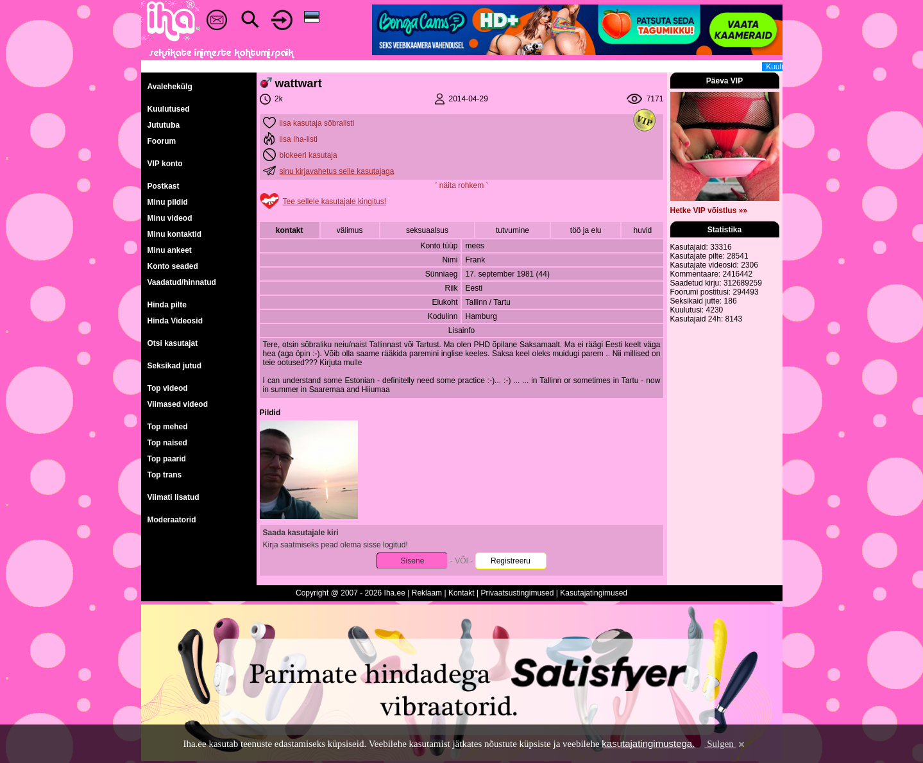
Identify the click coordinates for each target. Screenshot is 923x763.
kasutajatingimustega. (648, 743)
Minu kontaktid (175, 234)
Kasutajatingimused (593, 592)
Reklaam (427, 592)
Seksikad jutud (175, 365)
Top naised (167, 442)
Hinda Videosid (175, 320)
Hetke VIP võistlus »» (709, 210)
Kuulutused (169, 109)
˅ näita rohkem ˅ (461, 185)
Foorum (162, 141)
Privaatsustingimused (517, 592)
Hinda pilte (167, 304)
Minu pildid (168, 202)
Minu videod (170, 218)
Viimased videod (178, 404)
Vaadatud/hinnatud (182, 282)
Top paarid (167, 458)
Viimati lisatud (173, 497)
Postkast (164, 186)
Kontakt (461, 592)
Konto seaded (173, 266)
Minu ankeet (170, 250)
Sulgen (725, 744)
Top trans (165, 474)
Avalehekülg (170, 86)
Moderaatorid (172, 519)
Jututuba (164, 125)
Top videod (168, 388)
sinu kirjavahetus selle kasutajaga (337, 171)
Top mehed (168, 426)
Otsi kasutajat (173, 343)
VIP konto (165, 163)
